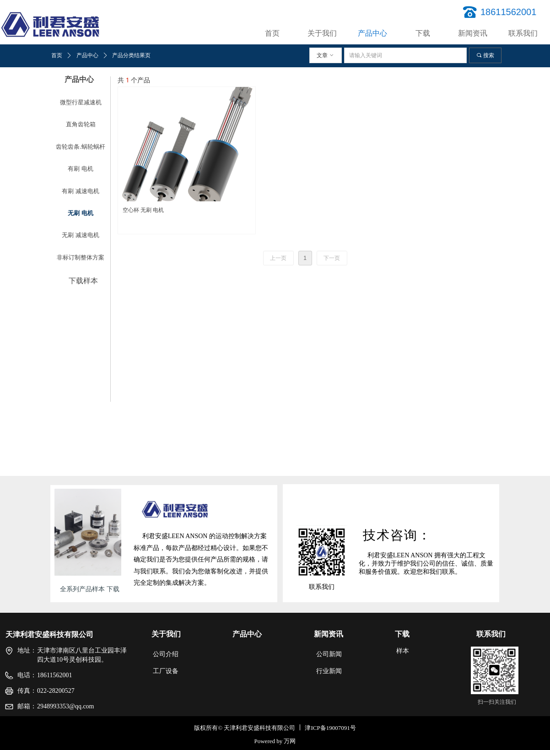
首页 (56, 55)
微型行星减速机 (81, 102)
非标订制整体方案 (80, 257)
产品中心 (87, 55)
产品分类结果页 (131, 55)
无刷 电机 (80, 213)
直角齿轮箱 (81, 124)
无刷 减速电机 (80, 235)
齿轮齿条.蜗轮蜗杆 (80, 146)
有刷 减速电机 (80, 191)
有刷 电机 (80, 168)
